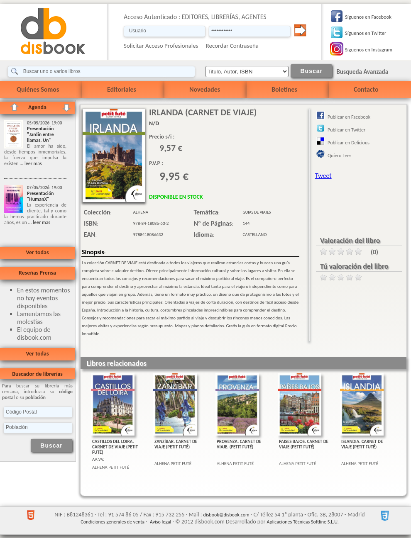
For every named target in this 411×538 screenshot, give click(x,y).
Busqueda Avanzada (362, 71)
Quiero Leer (339, 155)
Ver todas (37, 252)
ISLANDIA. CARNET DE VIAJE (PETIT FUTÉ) (362, 444)
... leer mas (30, 163)
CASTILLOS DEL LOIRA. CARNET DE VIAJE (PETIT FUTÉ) (115, 447)
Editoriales (121, 89)
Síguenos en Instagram (368, 49)
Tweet (323, 176)
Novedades (204, 89)
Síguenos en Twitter (365, 33)
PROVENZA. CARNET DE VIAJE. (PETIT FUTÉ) (239, 444)
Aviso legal (160, 522)
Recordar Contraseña (232, 45)
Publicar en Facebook (349, 117)
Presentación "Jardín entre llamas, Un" (40, 134)
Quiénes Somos (38, 89)
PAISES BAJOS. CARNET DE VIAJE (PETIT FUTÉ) (303, 444)
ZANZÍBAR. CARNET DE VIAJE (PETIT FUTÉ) (175, 444)
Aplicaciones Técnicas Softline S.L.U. (303, 522)
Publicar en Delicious (348, 143)
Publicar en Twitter (346, 130)
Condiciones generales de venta (112, 522)
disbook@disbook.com (226, 515)
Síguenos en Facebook (368, 17)
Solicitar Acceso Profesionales (161, 45)
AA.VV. (98, 459)
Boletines (284, 89)
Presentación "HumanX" (40, 196)
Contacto (366, 89)
